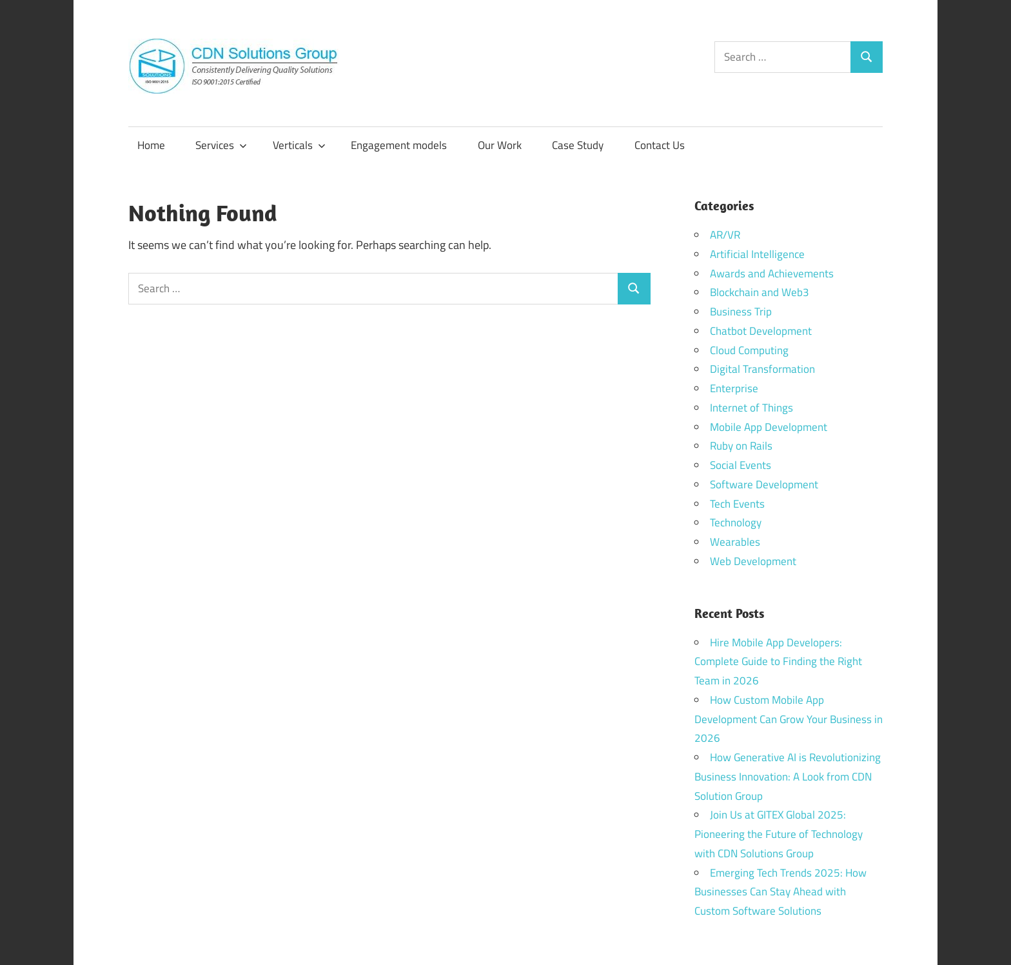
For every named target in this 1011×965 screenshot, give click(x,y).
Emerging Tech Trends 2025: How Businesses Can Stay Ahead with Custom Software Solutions (780, 892)
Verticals (299, 145)
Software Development (764, 484)
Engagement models (399, 145)
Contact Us (659, 145)
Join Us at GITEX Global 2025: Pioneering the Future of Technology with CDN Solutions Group (778, 834)
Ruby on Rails (741, 445)
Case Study (578, 145)
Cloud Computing (749, 350)
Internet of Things (751, 407)
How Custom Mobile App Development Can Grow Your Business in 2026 (788, 719)
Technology (735, 522)
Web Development (753, 561)
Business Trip (741, 311)
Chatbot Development (761, 331)
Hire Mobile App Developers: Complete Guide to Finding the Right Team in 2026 (778, 662)
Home (151, 145)
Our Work (500, 145)
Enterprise (734, 388)
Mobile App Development (768, 427)
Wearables (735, 541)
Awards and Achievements (772, 273)
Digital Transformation (762, 369)
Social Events (740, 465)
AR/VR (725, 234)
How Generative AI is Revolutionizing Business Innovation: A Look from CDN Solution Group (787, 776)
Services (221, 145)
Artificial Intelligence (757, 254)
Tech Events (737, 503)
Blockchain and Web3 (759, 292)
